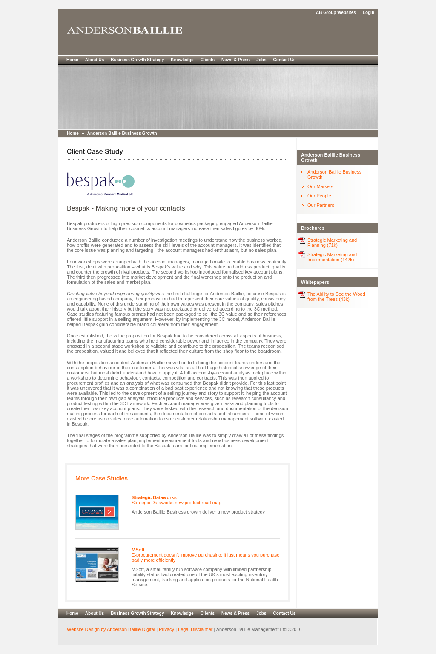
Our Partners (320, 205)
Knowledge (182, 59)
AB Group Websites (336, 12)
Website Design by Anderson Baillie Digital (111, 629)
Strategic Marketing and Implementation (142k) (332, 257)
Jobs (261, 59)
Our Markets (320, 186)
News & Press (235, 59)
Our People (319, 195)
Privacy (166, 629)
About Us (94, 59)
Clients (208, 59)
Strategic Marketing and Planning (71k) (332, 242)
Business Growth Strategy (137, 59)
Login (368, 12)
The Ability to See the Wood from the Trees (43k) (336, 296)
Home (72, 59)
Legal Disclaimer (194, 629)
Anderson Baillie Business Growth (122, 133)
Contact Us (284, 59)
